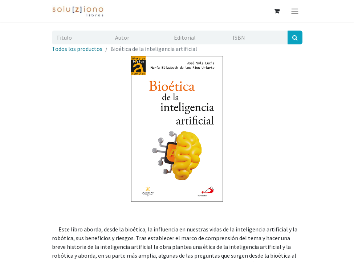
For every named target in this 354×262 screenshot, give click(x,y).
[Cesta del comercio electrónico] (277, 11)
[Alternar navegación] (294, 11)
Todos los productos (77, 48)
